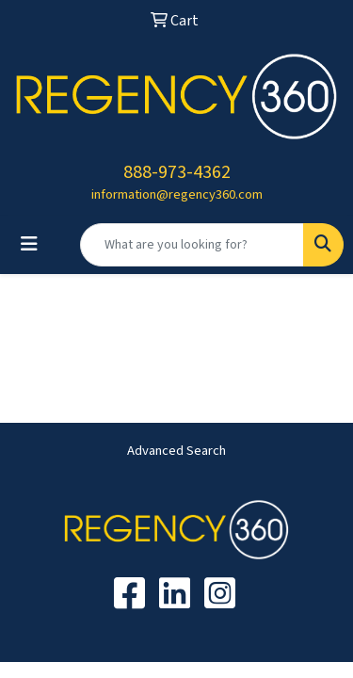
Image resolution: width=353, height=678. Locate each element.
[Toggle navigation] (29, 244)
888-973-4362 (177, 172)
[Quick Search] (192, 244)
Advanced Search (176, 450)
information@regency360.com (177, 194)
